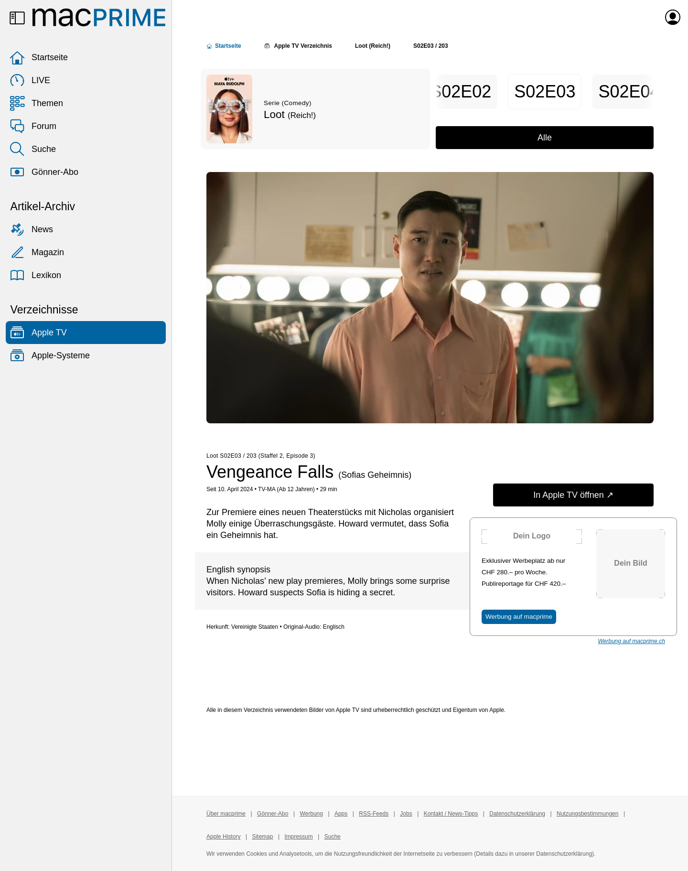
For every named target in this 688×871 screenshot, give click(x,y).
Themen (36, 103)
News (31, 229)
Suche (33, 149)
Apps (340, 813)
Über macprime (226, 813)
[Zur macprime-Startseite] (99, 17)
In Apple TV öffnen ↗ (573, 495)
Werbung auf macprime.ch (631, 641)
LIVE (30, 80)
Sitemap (262, 836)
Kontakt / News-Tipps (451, 813)
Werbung (311, 813)
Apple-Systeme (50, 355)
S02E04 (628, 91)
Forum (33, 126)
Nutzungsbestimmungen (587, 813)
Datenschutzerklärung (517, 813)
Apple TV (38, 332)
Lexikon (35, 275)
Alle (545, 137)
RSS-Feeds (373, 813)
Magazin (37, 252)
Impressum (298, 836)
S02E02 (460, 91)
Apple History (223, 836)
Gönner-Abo (44, 172)
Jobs (406, 813)
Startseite (39, 57)
